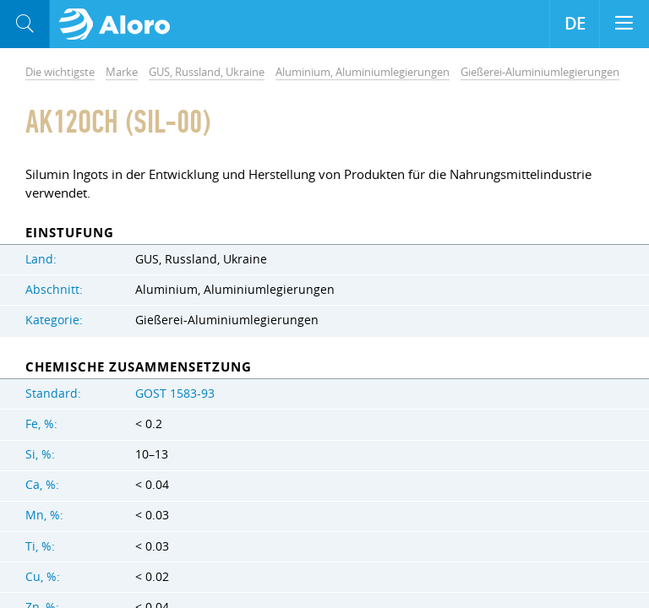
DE (575, 24)
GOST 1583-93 (175, 393)
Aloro (119, 24)
